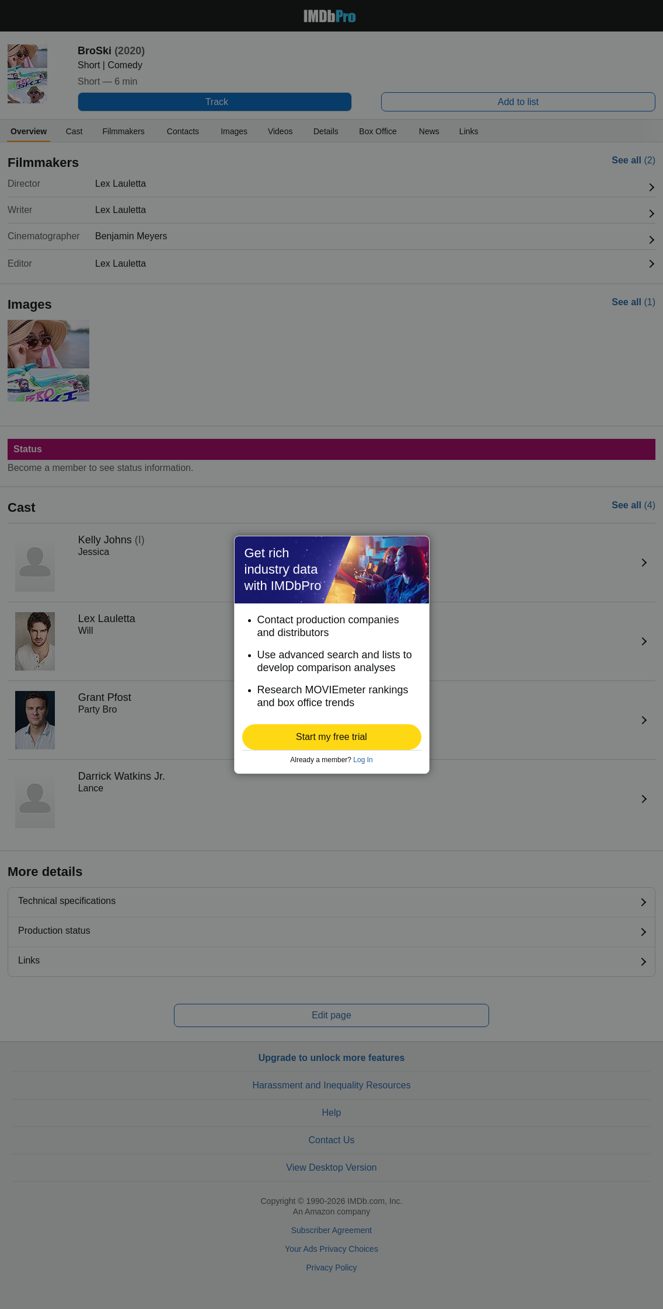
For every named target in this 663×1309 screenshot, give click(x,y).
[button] (332, 737)
